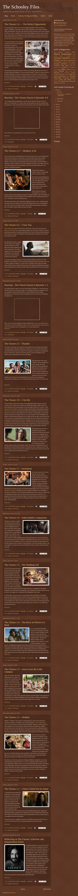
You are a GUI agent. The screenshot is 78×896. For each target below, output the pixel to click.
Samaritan (34, 369)
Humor (69, 67)
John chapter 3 (37, 599)
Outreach (73, 72)
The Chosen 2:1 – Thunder (17, 343)
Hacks (60, 67)
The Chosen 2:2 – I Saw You (18, 225)
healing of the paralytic (38, 407)
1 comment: (30, 213)
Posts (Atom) (12, 892)
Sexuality (56, 79)
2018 (57, 109)
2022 (57, 104)
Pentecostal (62, 74)
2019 (57, 106)
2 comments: (30, 86)
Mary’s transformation (26, 541)
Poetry (66, 74)
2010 (57, 127)
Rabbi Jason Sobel (23, 761)
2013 (57, 119)
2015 (57, 114)
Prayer (67, 76)
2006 (57, 137)
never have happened (26, 763)
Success (73, 79)
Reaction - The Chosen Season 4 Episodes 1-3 (26, 285)
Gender (67, 65)
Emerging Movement (60, 64)
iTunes (60, 39)
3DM (55, 52)
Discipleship (64, 62)
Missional (56, 72)
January (59, 101)
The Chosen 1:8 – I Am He (17, 400)
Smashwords (66, 42)
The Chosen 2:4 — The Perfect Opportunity (25, 24)
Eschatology (57, 65)
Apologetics (60, 52)
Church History (63, 60)
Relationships (58, 78)
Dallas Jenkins (8, 228)
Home (23, 889)
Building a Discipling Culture (67, 56)
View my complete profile (60, 25)
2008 (57, 132)
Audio (50, 16)
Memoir (66, 71)
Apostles (28, 352)
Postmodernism (62, 76)
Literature (68, 69)
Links (63, 69)
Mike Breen (72, 71)
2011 (57, 124)
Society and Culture (65, 79)
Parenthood (56, 74)
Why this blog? (62, 83)
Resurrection (66, 78)
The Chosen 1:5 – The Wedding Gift (21, 564)
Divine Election (71, 62)
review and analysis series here (27, 132)
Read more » (7, 82)
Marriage (61, 71)
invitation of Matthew (12, 409)
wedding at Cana (37, 602)
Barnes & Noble (62, 40)
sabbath (7, 728)
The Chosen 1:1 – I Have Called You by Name (26, 789)
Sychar (43, 369)
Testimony (56, 81)
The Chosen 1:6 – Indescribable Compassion (25, 517)
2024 (57, 90)
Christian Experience (62, 58)
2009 (57, 129)
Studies (42, 16)
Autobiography (67, 52)
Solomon (26, 728)
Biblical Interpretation (62, 54)
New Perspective (65, 72)
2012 (57, 122)
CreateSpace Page (69, 43)
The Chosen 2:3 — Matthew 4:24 (20, 150)
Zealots (8, 60)
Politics (70, 74)
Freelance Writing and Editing (27, 16)
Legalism (58, 69)
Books (13, 16)
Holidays (64, 67)
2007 (57, 134)
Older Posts (47, 889)
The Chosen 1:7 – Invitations (18, 468)
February (59, 98)
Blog (6, 16)
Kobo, (70, 40)
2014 (57, 117)
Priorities (72, 76)
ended (18, 347)
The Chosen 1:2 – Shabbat (16, 717)
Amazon (67, 37)
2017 (57, 112)
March (58, 92)
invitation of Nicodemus (10, 410)
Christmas (73, 58)
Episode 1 (6, 645)
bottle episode (13, 686)
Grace (71, 65)
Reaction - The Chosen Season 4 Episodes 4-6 (26, 97)
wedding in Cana (8, 405)
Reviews (10, 88)
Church (56, 60)
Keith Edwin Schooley (61, 23)
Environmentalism (71, 63)
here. (63, 30)
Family (62, 65)
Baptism (73, 52)
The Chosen (15, 88)
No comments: (30, 139)
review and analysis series (41, 323)
